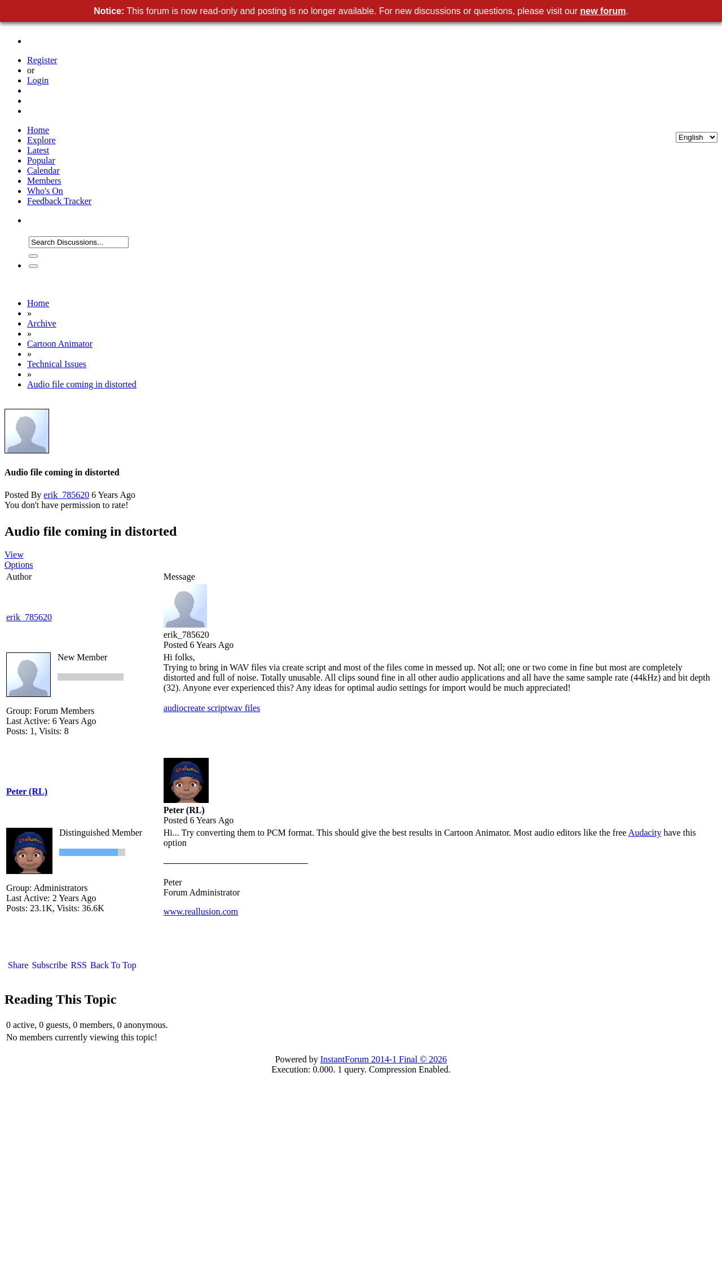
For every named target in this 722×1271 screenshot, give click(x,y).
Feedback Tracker (59, 201)
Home (38, 130)
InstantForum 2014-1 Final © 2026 (383, 1059)
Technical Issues (56, 364)
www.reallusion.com (201, 911)
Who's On (45, 191)
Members (44, 181)
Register (42, 60)
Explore (41, 140)
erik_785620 (66, 495)
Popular (41, 160)
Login (38, 80)
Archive (41, 323)
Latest (38, 150)
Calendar (43, 170)
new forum (603, 11)
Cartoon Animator (60, 343)
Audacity (645, 832)
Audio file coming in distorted (82, 384)
